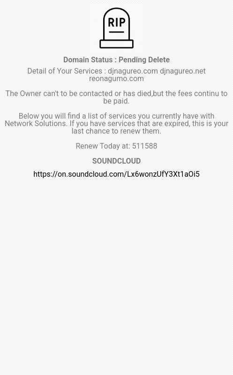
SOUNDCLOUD (116, 161)
